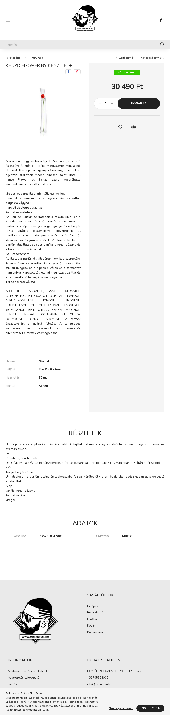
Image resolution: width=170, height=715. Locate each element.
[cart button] (162, 20)
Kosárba (139, 103)
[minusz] (99, 103)
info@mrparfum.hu (99, 684)
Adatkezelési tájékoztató (23, 678)
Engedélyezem (150, 708)
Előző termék (126, 57)
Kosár (91, 626)
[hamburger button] (7, 20)
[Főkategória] (13, 57)
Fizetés (12, 684)
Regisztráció (95, 613)
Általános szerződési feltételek (28, 671)
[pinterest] (77, 71)
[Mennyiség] (105, 103)
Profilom (93, 619)
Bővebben (43, 346)
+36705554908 (97, 678)
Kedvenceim (95, 632)
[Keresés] (85, 44)
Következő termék (151, 57)
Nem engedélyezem (121, 708)
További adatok (43, 401)
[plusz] (111, 103)
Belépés (92, 606)
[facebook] (68, 71)
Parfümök (37, 57)
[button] (120, 126)
